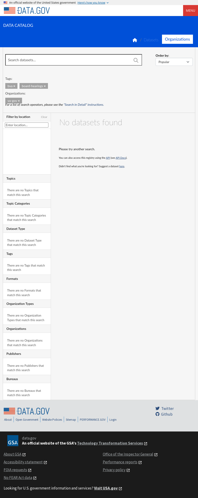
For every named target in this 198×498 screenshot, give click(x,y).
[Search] (135, 60)
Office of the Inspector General (128, 454)
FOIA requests (15, 469)
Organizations (177, 39)
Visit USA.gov (106, 488)
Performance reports (120, 462)
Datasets (151, 39)
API (108, 157)
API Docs (121, 157)
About (8, 420)
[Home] (27, 10)
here (121, 166)
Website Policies (52, 420)
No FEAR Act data (18, 477)
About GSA (12, 454)
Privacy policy (114, 469)
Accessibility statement (23, 462)
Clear (44, 117)
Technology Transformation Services (110, 443)
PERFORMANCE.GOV (93, 420)
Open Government (27, 420)
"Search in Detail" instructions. (84, 104)
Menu (190, 10)
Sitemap (71, 420)
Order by (162, 55)
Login (113, 420)
